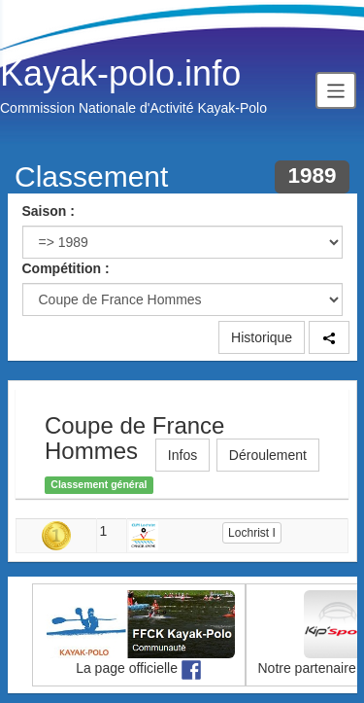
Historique (261, 337)
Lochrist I (252, 533)
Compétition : (66, 268)
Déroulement (268, 455)
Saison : (48, 211)
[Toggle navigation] (335, 90)
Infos (182, 455)
